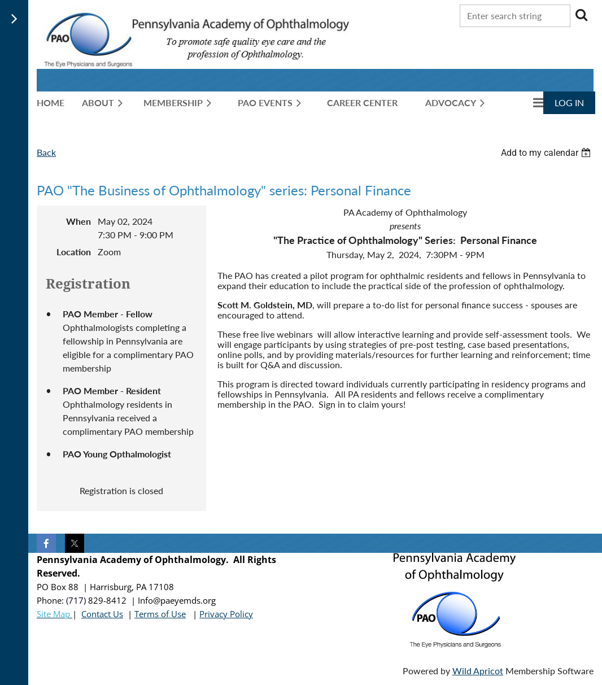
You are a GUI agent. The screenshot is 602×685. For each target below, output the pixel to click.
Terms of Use (160, 613)
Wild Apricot (477, 670)
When (78, 221)
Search (581, 15)
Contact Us (102, 613)
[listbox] (547, 153)
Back (46, 152)
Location (73, 251)
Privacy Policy (226, 613)
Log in (569, 102)
